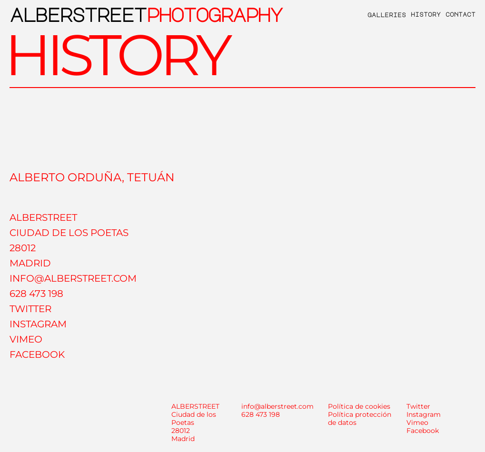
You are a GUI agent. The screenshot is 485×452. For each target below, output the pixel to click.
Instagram (423, 414)
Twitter (418, 406)
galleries (386, 15)
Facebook (422, 430)
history (426, 14)
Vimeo (417, 422)
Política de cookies (359, 406)
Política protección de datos (359, 418)
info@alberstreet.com (277, 406)
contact (460, 14)
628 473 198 (260, 414)
